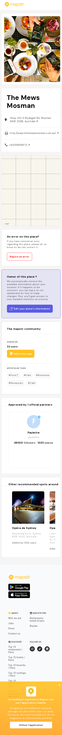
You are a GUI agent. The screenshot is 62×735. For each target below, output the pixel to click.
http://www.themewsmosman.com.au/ (34, 133)
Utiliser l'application (31, 725)
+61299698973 (19, 145)
